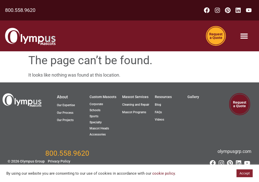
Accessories (98, 135)
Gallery (193, 98)
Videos (159, 120)
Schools (95, 111)
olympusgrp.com (234, 152)
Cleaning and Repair (135, 105)
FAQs (158, 113)
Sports (94, 117)
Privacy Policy (59, 163)
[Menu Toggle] (244, 37)
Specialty (96, 123)
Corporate (96, 105)
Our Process (65, 113)
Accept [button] (245, 173)
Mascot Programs (134, 113)
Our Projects (65, 121)
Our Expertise (66, 106)
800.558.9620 (20, 11)
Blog (158, 105)
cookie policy (163, 173)
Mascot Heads (99, 129)
